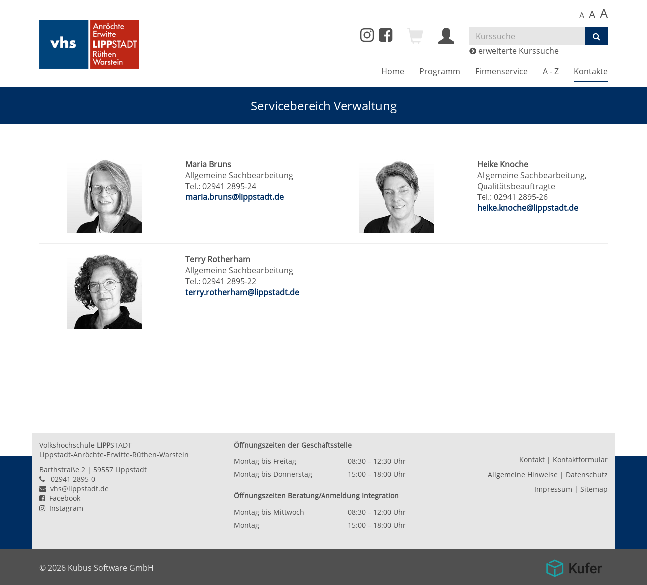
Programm (439, 71)
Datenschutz (587, 474)
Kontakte (591, 71)
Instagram (61, 508)
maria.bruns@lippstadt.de (234, 197)
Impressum (553, 489)
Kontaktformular (580, 459)
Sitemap (594, 489)
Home (392, 71)
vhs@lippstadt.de (74, 488)
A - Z (551, 71)
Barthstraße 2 (62, 469)
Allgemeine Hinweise (523, 474)
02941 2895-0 (73, 479)
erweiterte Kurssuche (514, 50)
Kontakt (532, 459)
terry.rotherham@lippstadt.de (242, 292)
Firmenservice (501, 71)
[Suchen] (596, 36)
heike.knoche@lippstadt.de (527, 207)
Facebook (59, 498)
